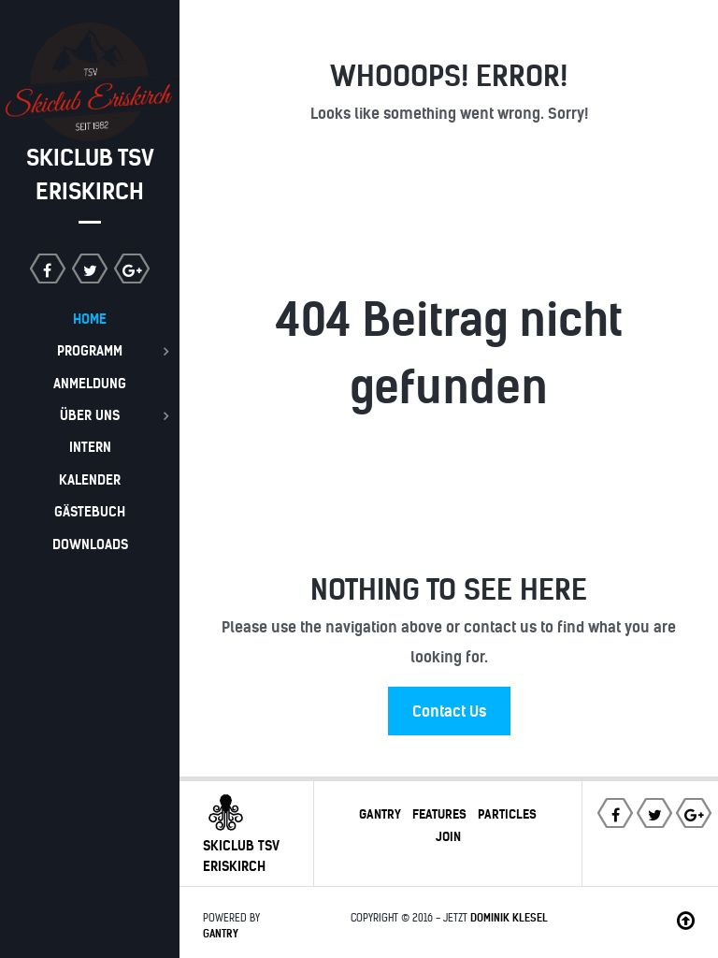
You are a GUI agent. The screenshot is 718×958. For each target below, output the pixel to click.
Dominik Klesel (509, 917)
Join (448, 836)
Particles (507, 813)
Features (439, 813)
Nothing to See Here (448, 589)
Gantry (380, 813)
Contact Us (449, 711)
